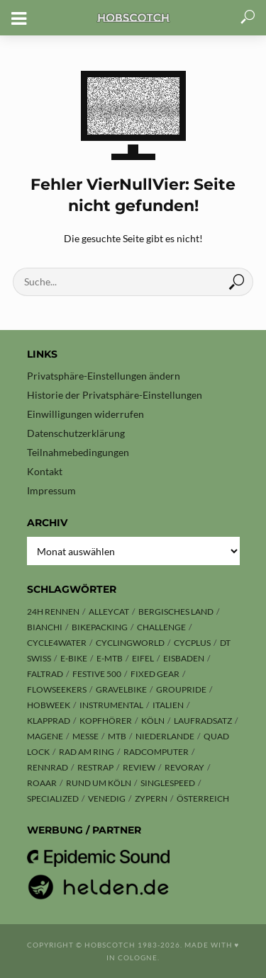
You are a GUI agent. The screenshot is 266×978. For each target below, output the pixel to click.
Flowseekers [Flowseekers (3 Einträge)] (57, 689)
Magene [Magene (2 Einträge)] (45, 736)
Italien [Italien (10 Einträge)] (168, 705)
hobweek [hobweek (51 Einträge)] (48, 705)
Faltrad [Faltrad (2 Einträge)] (45, 674)
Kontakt (44, 471)
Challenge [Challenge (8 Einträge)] (161, 627)
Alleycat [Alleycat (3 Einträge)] (109, 611)
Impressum (51, 490)
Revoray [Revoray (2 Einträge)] (184, 767)
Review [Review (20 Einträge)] (139, 767)
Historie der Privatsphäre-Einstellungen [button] (114, 395)
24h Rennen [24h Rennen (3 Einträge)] (53, 611)
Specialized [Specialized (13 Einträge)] (53, 798)
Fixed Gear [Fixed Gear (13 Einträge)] (155, 674)
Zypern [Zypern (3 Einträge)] (151, 798)
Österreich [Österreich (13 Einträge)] (203, 798)
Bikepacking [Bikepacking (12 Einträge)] (100, 627)
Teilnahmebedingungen (78, 452)
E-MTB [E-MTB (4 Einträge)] (109, 658)
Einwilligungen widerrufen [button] (85, 414)
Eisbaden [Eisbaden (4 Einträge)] (183, 658)
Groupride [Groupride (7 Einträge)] (181, 689)
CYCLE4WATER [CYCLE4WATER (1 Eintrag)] (57, 642)
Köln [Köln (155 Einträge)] (153, 720)
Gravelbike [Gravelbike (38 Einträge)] (121, 689)
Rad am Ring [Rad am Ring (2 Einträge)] (86, 751)
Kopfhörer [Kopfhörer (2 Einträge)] (105, 720)
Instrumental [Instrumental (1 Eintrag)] (111, 705)
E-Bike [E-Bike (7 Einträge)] (73, 658)
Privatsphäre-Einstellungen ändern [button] (103, 376)
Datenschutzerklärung (76, 433)
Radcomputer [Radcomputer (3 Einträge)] (156, 751)
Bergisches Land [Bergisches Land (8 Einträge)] (176, 611)
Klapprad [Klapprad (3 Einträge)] (48, 720)
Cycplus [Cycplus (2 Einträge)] (192, 642)
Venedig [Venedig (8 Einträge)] (107, 798)
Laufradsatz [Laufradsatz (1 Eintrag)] (203, 720)
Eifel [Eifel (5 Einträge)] (143, 658)
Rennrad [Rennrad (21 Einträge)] (47, 767)
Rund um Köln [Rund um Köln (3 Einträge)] (98, 783)
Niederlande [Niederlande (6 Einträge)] (164, 736)
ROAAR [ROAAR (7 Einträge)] (42, 783)
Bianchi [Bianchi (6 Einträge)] (44, 627)
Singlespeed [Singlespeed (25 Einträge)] (167, 783)
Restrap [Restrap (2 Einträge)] (95, 767)
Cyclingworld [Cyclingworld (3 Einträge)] (130, 642)
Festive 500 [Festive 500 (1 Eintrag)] (96, 674)
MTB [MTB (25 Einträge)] (117, 736)
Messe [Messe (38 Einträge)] (85, 736)
